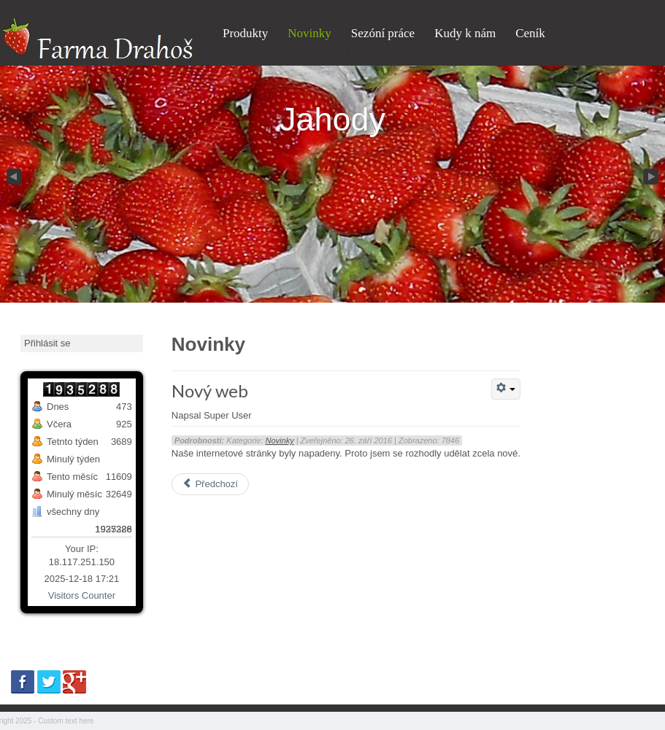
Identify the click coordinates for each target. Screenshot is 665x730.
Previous (13, 177)
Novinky (309, 33)
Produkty (245, 33)
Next (652, 177)
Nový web (210, 390)
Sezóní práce (383, 33)
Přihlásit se (47, 343)
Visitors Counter (81, 595)
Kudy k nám (465, 33)
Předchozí (210, 483)
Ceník (530, 33)
